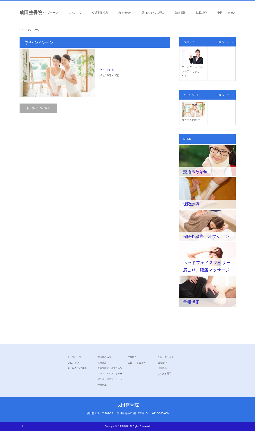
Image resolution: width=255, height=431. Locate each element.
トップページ (50, 12)
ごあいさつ (75, 12)
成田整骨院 (31, 12)
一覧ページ (222, 41)
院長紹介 (201, 12)
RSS (22, 426)
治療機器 (180, 12)
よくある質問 (164, 373)
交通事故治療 (100, 12)
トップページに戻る (38, 90)
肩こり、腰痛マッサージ (110, 379)
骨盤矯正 (102, 384)
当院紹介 (162, 362)
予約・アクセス (226, 12)
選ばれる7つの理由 (153, 12)
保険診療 (102, 362)
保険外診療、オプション (110, 368)
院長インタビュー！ (138, 362)
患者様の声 (125, 12)
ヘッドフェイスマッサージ (111, 373)
